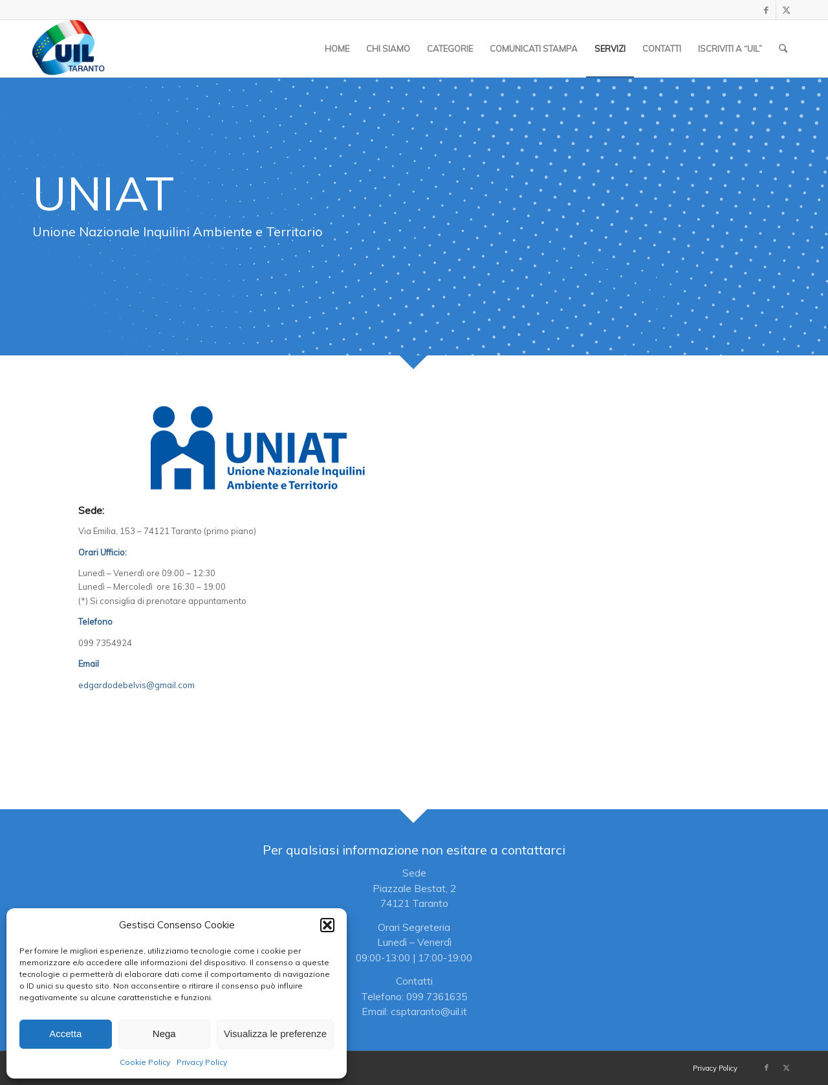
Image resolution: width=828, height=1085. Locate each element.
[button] (327, 925)
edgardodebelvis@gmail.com (136, 685)
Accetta (65, 1033)
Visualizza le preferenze (275, 1033)
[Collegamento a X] (786, 9)
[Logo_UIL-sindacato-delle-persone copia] (69, 48)
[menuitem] (337, 48)
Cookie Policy (145, 1062)
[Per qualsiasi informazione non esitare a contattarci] (414, 930)
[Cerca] (783, 48)
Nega (164, 1033)
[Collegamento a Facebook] (766, 9)
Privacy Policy (202, 1062)
